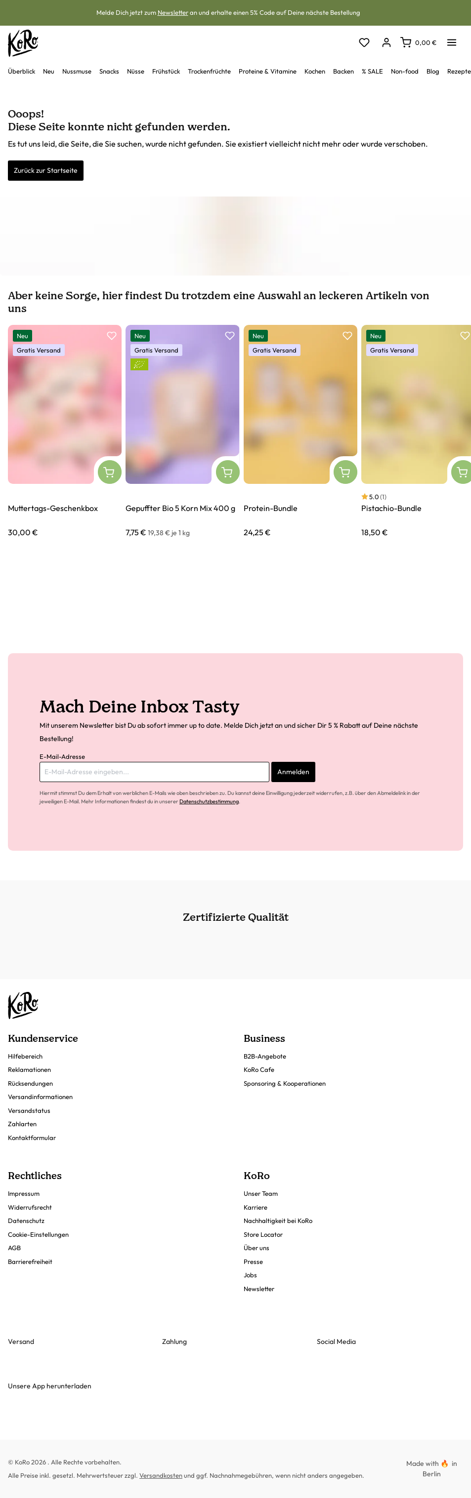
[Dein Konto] (386, 43)
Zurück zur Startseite (46, 170)
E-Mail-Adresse (62, 756)
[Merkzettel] (364, 43)
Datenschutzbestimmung (209, 801)
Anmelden (293, 771)
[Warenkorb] (418, 42)
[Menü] (451, 39)
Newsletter (173, 12)
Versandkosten (160, 1475)
